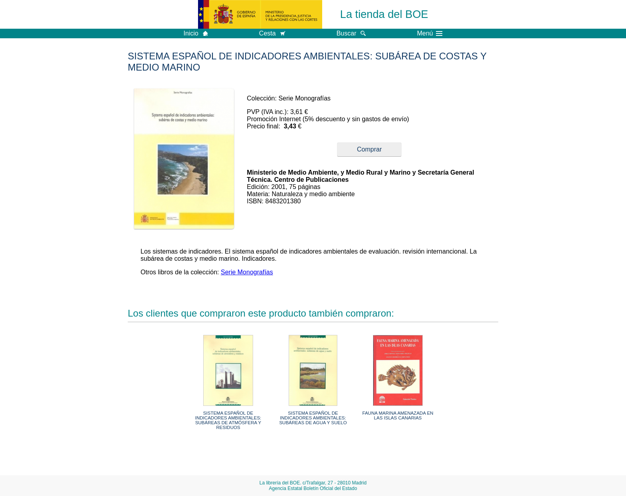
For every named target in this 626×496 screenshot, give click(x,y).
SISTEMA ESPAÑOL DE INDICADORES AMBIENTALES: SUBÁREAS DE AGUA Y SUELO (313, 418)
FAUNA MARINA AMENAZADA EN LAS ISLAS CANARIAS (398, 415)
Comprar (369, 149)
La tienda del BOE (384, 14)
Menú (429, 33)
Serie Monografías (247, 272)
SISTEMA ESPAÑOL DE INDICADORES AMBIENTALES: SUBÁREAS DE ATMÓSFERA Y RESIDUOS (228, 420)
